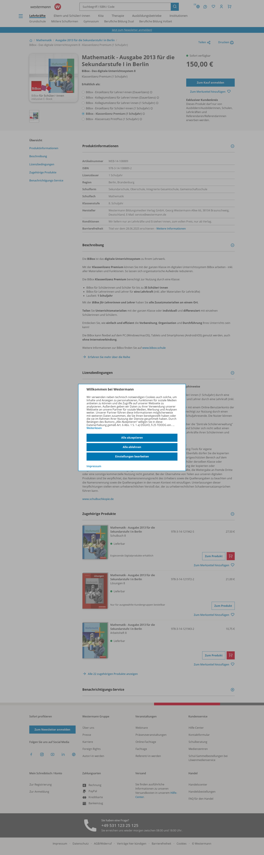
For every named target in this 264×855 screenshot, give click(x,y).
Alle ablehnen (132, 447)
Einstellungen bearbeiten (132, 456)
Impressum (94, 466)
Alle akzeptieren (132, 437)
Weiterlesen (94, 428)
